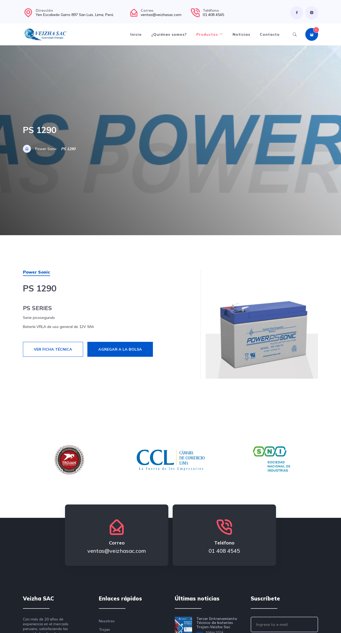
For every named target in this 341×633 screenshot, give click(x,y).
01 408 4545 (213, 14)
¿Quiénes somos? (169, 34)
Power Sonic (46, 148)
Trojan (104, 629)
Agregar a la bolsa (120, 349)
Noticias (241, 34)
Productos (209, 34)
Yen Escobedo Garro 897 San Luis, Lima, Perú (74, 14)
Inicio (136, 34)
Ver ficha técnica (53, 349)
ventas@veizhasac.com (161, 14)
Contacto (270, 34)
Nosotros (107, 621)
